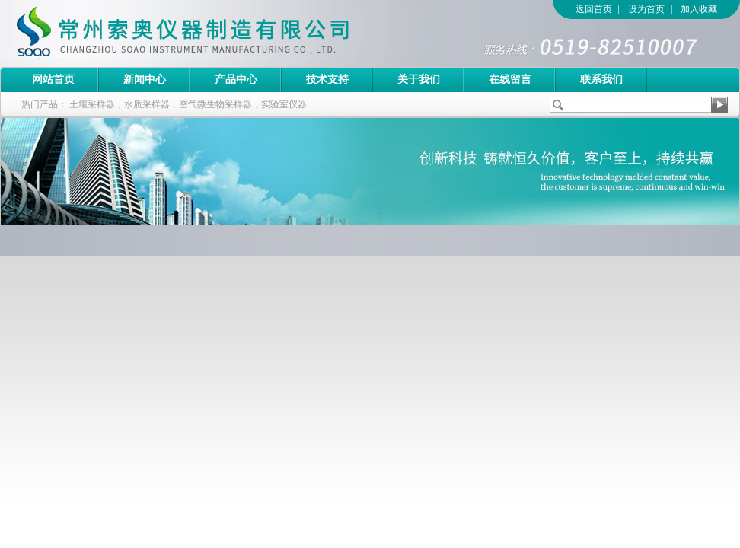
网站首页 (53, 79)
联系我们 (601, 79)
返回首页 (594, 9)
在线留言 (510, 79)
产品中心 (236, 79)
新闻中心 (144, 79)
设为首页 (646, 9)
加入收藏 (699, 9)
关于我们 (418, 79)
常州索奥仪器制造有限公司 (209, 33)
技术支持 (327, 79)
